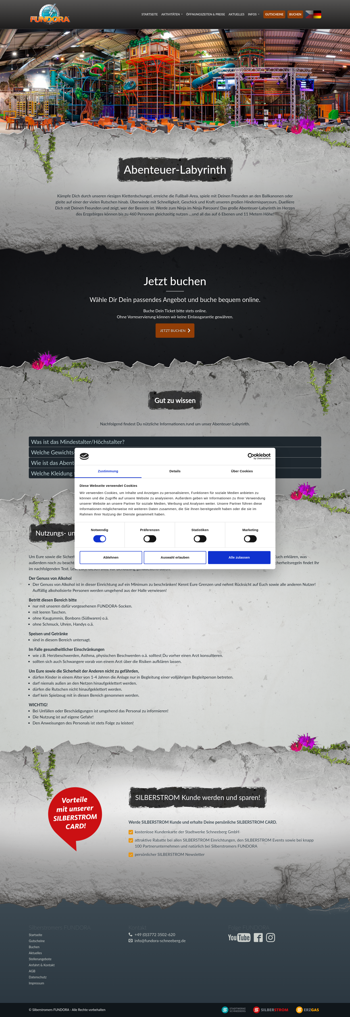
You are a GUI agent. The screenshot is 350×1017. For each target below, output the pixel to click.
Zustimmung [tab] (108, 471)
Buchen (295, 14)
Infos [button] (252, 14)
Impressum (36, 983)
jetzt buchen (173, 330)
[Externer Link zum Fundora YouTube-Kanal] (240, 939)
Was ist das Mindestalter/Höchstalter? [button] (78, 441)
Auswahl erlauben (175, 557)
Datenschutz (37, 977)
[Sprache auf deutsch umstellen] (317, 15)
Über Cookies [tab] (242, 471)
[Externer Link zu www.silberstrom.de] (230, 1009)
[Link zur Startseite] (50, 14)
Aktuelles (236, 14)
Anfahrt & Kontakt (42, 965)
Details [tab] (175, 471)
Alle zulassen (239, 557)
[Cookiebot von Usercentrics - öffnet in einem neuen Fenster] (251, 456)
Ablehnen (110, 557)
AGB (32, 971)
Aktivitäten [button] (171, 14)
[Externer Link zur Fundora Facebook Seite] (259, 939)
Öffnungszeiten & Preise (205, 14)
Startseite (150, 14)
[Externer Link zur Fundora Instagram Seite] (271, 939)
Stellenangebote (40, 959)
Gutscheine (274, 14)
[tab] (175, 442)
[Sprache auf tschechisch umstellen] (309, 15)
